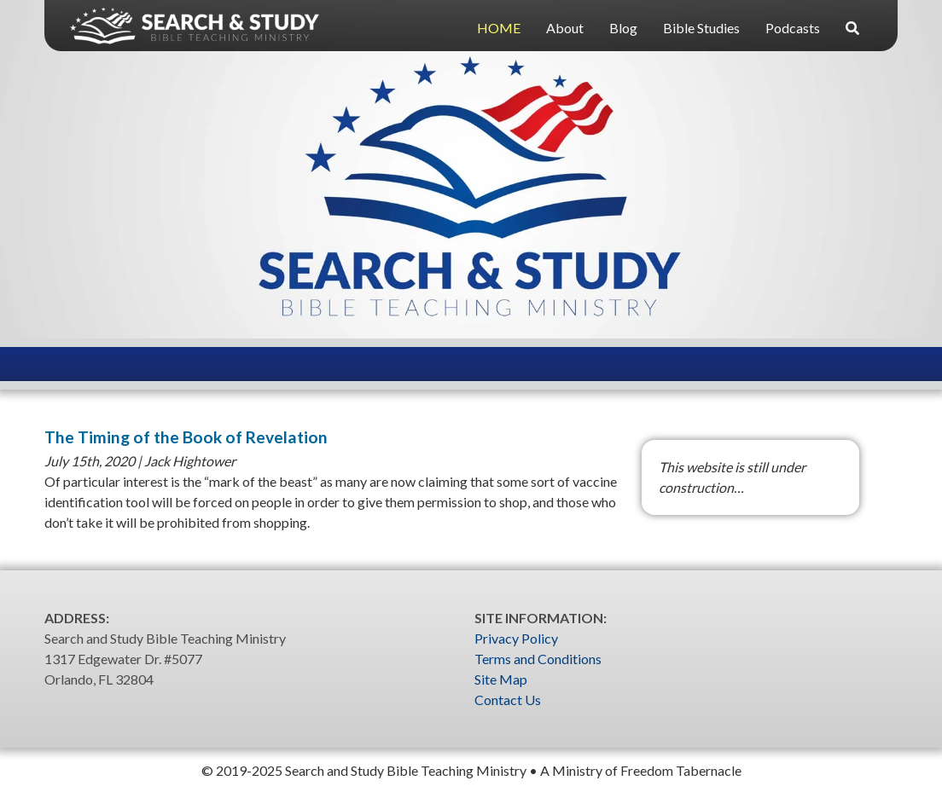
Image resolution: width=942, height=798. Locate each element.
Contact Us (507, 699)
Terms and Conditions (538, 659)
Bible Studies (701, 28)
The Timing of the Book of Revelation (186, 437)
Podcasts (792, 28)
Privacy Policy (516, 638)
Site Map (500, 679)
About (565, 28)
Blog (623, 28)
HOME (498, 28)
